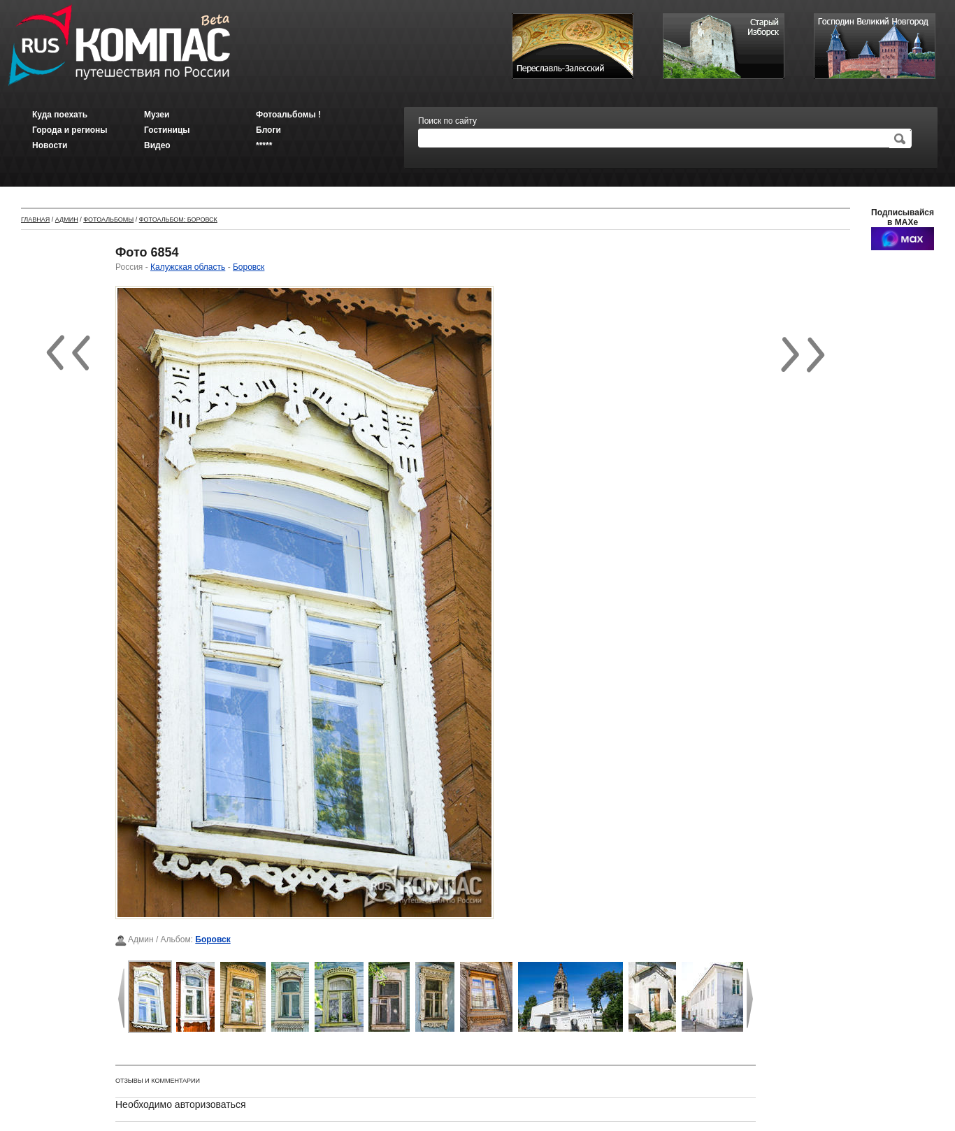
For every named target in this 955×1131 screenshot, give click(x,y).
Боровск (248, 267)
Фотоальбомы (108, 219)
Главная (35, 219)
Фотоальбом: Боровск (178, 219)
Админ (66, 219)
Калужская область (187, 267)
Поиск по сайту (447, 121)
